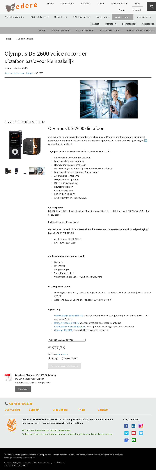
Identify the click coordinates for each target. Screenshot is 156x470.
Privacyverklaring (45, 462)
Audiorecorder (143, 17)
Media (101, 3)
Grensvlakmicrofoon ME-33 (68, 315)
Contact (137, 9)
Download (22, 389)
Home (50, 3)
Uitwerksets (60, 17)
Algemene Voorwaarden (25, 462)
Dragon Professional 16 (66, 322)
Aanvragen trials (119, 3)
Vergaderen (103, 17)
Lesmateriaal (129, 23)
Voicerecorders (122, 17)
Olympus (30, 73)
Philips (42, 30)
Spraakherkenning (15, 17)
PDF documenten (82, 17)
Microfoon (110, 23)
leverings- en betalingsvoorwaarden (19, 457)
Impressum (9, 462)
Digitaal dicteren (39, 17)
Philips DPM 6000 (61, 30)
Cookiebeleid (59, 462)
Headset (94, 23)
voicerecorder (17, 73)
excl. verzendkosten (61, 354)
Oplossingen (67, 3)
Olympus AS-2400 (63, 330)
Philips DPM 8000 (85, 30)
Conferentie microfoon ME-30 (69, 326)
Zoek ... (122, 9)
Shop (137, 3)
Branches (86, 3)
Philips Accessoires (110, 30)
